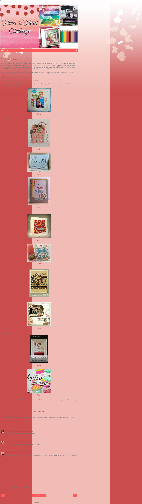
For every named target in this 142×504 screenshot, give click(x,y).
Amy (39, 207)
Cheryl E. (4, 76)
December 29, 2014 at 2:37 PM (17, 442)
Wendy (39, 395)
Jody (39, 149)
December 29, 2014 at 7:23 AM (24, 431)
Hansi (39, 299)
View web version (39, 499)
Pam (3, 78)
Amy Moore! (39, 411)
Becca (39, 240)
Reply (6, 436)
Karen (39, 174)
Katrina (4, 74)
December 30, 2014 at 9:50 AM (21, 452)
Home (39, 495)
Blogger (42, 502)
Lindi (39, 365)
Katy (6, 442)
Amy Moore (8, 452)
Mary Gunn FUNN (10, 431)
